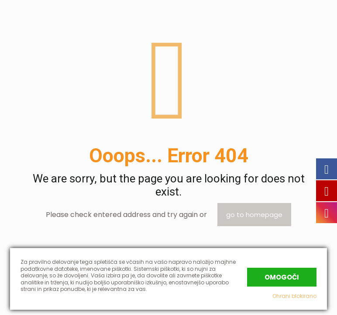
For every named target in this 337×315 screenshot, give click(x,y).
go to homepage (254, 214)
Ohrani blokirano (294, 296)
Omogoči (282, 277)
